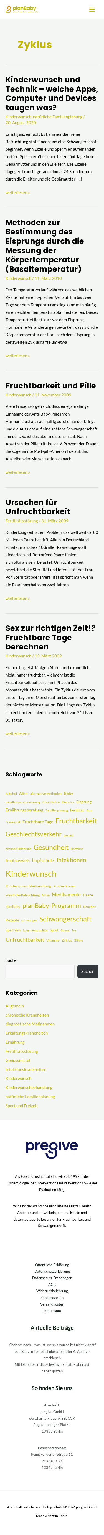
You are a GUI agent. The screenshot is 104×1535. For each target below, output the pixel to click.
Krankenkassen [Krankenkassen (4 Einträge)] (64, 886)
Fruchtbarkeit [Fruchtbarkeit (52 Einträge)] (76, 821)
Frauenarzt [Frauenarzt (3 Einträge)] (13, 822)
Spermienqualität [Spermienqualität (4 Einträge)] (35, 930)
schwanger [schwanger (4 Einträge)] (29, 920)
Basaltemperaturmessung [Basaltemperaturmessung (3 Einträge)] (23, 802)
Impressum (52, 1310)
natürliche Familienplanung (57, 116)
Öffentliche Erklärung (52, 1265)
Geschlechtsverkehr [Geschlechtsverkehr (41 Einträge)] (34, 834)
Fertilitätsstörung (22, 520)
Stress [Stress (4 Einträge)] (65, 930)
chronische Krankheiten (27, 1015)
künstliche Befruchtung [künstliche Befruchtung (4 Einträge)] (23, 895)
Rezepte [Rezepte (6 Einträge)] (12, 920)
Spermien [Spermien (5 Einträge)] (13, 930)
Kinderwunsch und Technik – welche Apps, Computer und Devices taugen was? (52, 93)
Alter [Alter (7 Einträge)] (23, 793)
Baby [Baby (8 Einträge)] (68, 793)
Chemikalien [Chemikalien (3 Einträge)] (51, 802)
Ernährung (15, 1042)
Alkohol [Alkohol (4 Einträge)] (11, 794)
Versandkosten (52, 1304)
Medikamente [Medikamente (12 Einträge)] (66, 894)
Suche (11, 960)
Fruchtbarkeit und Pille (51, 385)
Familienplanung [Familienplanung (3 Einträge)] (56, 810)
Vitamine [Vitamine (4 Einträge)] (52, 940)
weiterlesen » (18, 192)
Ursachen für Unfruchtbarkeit (38, 507)
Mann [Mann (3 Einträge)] (46, 895)
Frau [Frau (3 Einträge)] (89, 810)
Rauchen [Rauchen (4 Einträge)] (89, 907)
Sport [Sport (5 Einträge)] (54, 930)
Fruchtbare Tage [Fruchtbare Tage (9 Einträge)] (37, 821)
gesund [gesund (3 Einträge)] (68, 835)
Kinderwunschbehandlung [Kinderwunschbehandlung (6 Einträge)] (28, 886)
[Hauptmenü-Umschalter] (92, 9)
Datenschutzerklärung (52, 1271)
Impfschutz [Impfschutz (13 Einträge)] (43, 860)
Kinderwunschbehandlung (29, 1087)
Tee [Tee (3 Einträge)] (74, 930)
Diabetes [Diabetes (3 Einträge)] (68, 802)
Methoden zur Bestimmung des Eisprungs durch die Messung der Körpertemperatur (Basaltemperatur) (45, 246)
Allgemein (15, 1006)
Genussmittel (18, 1060)
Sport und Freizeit (22, 1105)
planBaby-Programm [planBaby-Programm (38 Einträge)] (51, 905)
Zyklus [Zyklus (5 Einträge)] (67, 940)
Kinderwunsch (18, 116)
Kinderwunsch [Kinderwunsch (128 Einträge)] (31, 873)
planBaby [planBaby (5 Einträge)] (13, 906)
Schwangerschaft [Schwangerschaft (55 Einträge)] (65, 919)
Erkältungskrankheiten (27, 1033)
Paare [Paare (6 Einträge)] (88, 894)
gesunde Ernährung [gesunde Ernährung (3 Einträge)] (18, 848)
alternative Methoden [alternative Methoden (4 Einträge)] (46, 794)
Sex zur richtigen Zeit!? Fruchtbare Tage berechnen (50, 637)
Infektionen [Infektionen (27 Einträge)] (71, 859)
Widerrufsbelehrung (52, 1291)
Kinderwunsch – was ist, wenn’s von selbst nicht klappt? (52, 1345)
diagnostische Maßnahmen (30, 1024)
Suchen (87, 971)
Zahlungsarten (52, 1297)
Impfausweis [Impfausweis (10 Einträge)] (18, 860)
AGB (52, 1284)
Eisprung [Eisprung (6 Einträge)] (84, 801)
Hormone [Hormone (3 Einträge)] (77, 848)
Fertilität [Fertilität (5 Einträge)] (77, 810)
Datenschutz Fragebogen (52, 1278)
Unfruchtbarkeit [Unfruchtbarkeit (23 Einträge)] (25, 939)
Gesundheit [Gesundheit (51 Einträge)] (51, 847)
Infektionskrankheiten (26, 1069)
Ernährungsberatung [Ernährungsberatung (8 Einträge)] (24, 809)
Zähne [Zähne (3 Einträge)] (78, 940)
